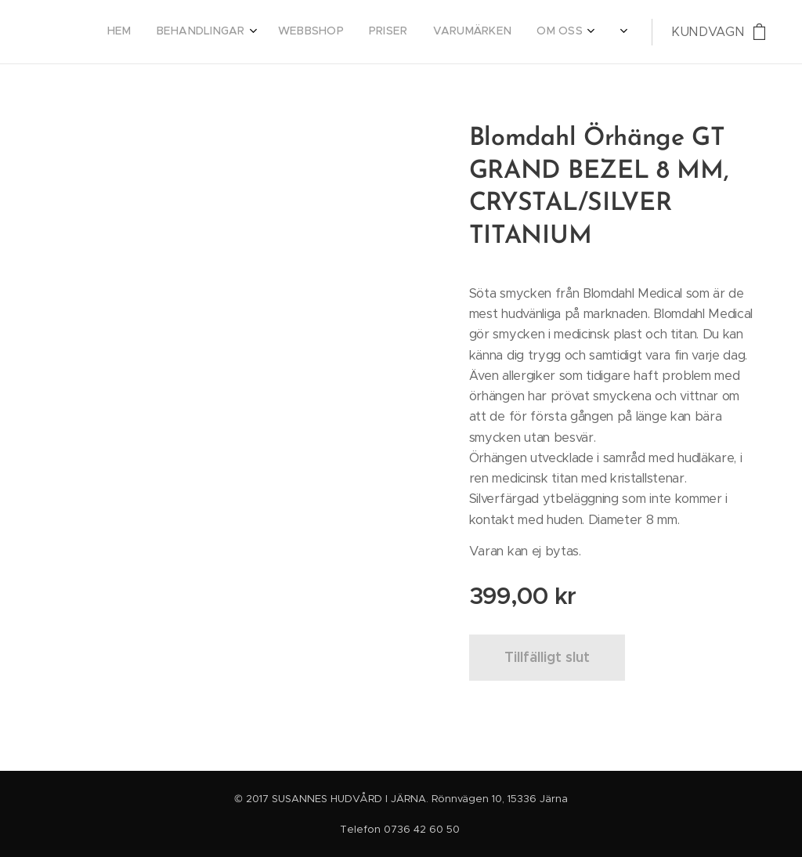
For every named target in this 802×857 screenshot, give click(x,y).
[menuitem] (411, 32)
